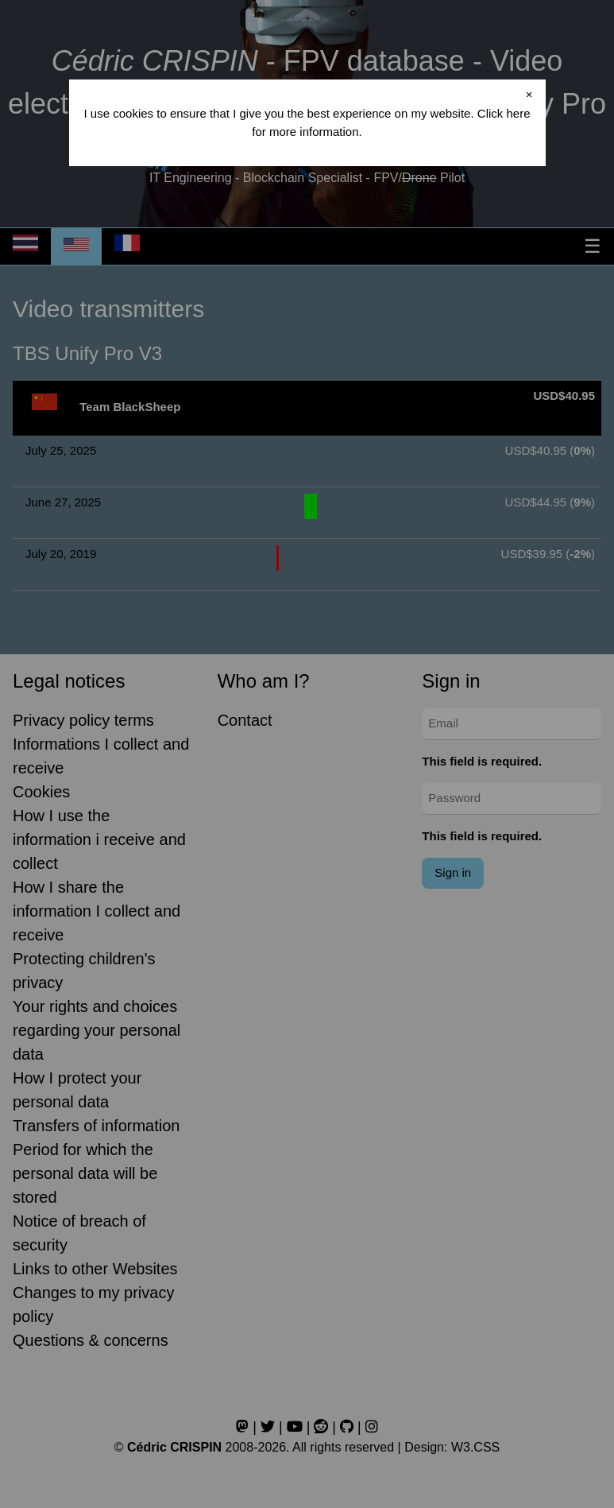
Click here (504, 113)
